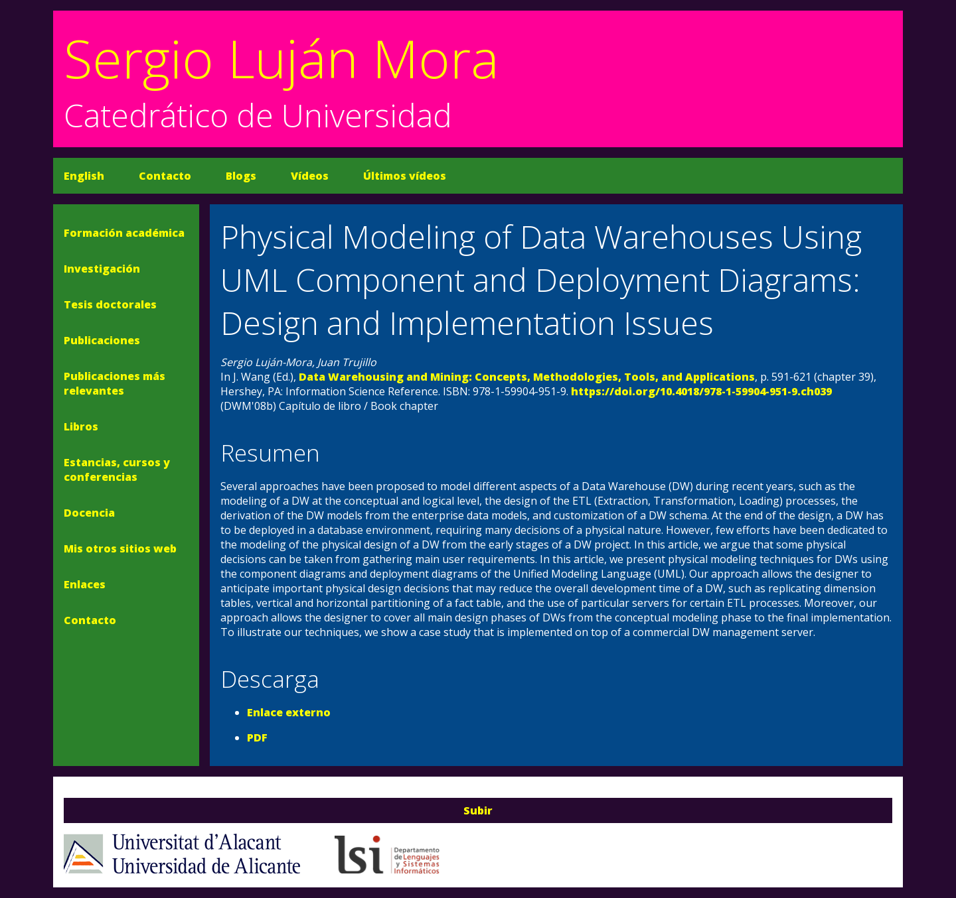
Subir (478, 810)
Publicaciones (102, 340)
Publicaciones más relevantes (114, 383)
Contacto (165, 175)
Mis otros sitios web (120, 548)
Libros (81, 426)
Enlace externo (289, 712)
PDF (257, 737)
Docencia (89, 512)
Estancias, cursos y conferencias (117, 469)
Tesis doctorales (110, 304)
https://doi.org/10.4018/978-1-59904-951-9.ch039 (701, 391)
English (84, 175)
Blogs (241, 175)
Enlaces (85, 584)
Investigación (102, 268)
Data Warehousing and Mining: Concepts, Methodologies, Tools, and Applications (527, 376)
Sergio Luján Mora (281, 57)
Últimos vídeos (404, 175)
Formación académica (124, 232)
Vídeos (310, 175)
